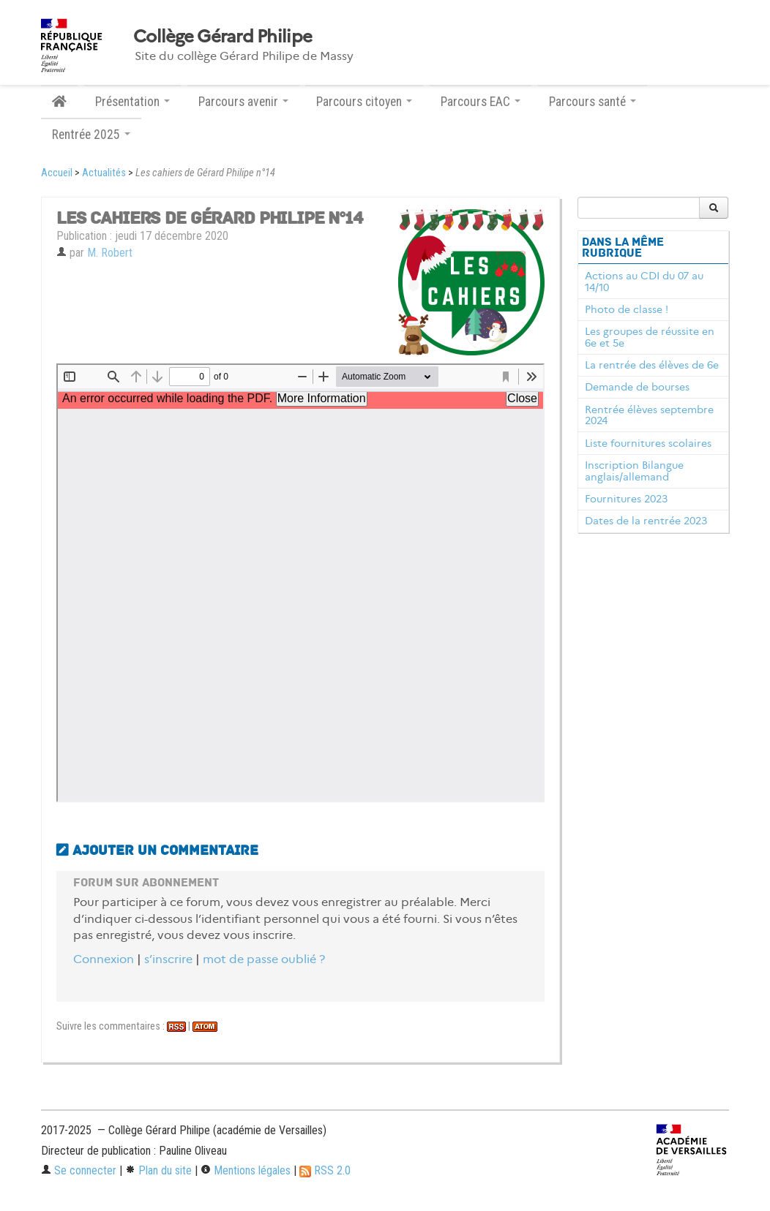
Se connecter (78, 1170)
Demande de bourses (637, 386)
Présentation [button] (132, 101)
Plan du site (158, 1170)
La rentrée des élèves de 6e (652, 364)
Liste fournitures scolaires (648, 443)
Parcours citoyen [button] (364, 101)
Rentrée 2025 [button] (91, 134)
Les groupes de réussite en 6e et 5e (649, 337)
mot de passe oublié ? (264, 959)
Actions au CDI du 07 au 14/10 (644, 281)
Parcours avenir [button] (243, 101)
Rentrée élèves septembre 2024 (649, 415)
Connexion (103, 959)
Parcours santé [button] (592, 101)
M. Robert (109, 253)
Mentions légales (246, 1170)
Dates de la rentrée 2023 (646, 520)
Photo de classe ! (626, 309)
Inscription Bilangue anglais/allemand (634, 471)
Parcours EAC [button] (480, 101)
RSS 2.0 (325, 1170)
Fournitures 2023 (626, 498)
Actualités (104, 173)
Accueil (56, 173)
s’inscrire (168, 959)
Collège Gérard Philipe (222, 36)
